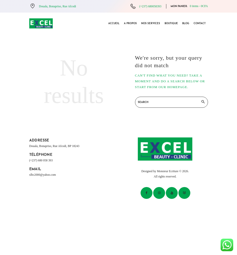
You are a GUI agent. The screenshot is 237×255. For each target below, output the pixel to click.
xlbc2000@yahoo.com (42, 174)
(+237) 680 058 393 (41, 160)
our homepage (173, 87)
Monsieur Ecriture (167, 171)
